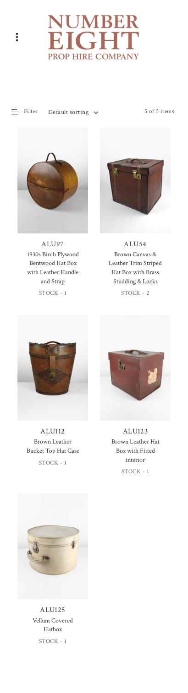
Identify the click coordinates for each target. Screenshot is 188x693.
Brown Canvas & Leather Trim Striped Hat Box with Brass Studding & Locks (135, 268)
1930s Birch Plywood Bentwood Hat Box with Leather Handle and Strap (53, 268)
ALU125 (53, 554)
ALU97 (53, 188)
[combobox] (73, 112)
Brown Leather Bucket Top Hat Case (53, 446)
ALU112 (53, 376)
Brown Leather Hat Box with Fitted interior (135, 451)
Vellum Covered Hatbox (53, 625)
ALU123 (135, 375)
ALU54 (135, 188)
